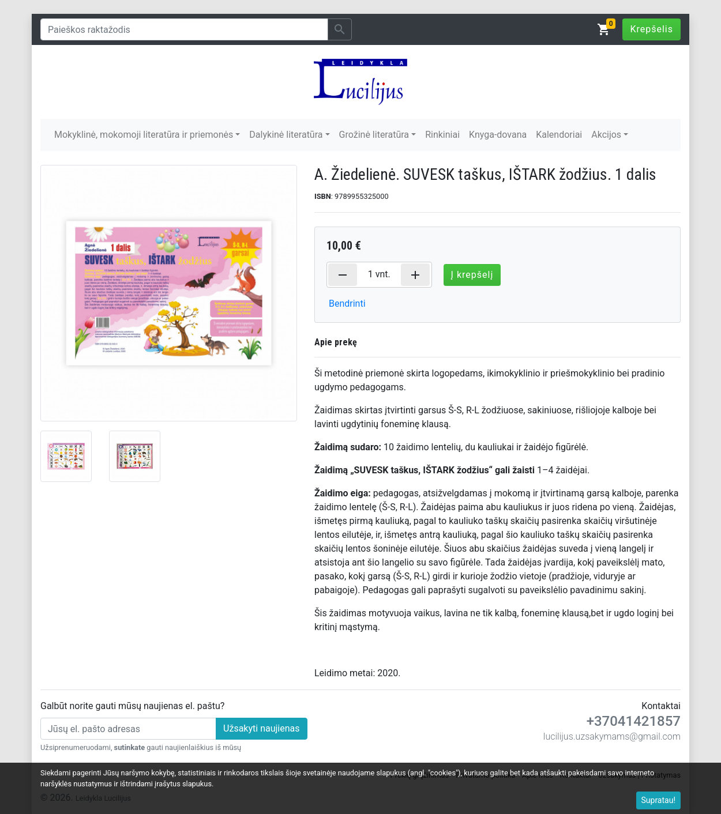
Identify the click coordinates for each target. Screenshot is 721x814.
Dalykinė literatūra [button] (285, 134)
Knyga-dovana (498, 134)
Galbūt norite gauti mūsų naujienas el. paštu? (132, 705)
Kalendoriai (559, 134)
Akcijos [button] (606, 134)
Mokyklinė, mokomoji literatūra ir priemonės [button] (143, 134)
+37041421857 (634, 721)
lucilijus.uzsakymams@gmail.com (612, 736)
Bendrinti (347, 303)
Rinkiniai (442, 134)
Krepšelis (651, 29)
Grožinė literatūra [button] (374, 134)
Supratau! (658, 800)
